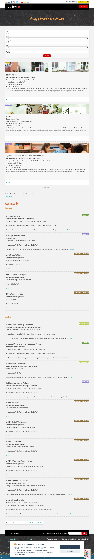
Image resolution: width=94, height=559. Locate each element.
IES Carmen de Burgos (16, 274)
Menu (83, 6)
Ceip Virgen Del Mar (15, 500)
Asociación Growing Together (19, 324)
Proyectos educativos (47, 19)
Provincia (8, 36)
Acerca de (12, 539)
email (71, 533)
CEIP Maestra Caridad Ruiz (19, 461)
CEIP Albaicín (12, 402)
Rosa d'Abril (11, 75)
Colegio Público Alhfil (16, 235)
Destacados (46, 187)
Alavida (9, 116)
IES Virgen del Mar (15, 294)
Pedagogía (8, 41)
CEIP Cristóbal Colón (16, 422)
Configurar (70, 551)
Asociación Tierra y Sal (16, 363)
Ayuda (10, 533)
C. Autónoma (9, 32)
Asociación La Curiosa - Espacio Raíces (24, 344)
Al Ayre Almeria (13, 216)
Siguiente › (30, 522)
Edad (7, 45)
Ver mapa (8, 196)
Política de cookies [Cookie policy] (19, 554)
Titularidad (8, 50)
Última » (39, 522)
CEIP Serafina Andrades (17, 480)
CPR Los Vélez (13, 255)
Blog (30, 539)
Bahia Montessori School (17, 383)
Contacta (16, 533)
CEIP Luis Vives (13, 441)
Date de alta (84, 2)
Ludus (12, 7)
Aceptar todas (70, 547)
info (8, 99)
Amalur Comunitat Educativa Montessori (25, 156)
